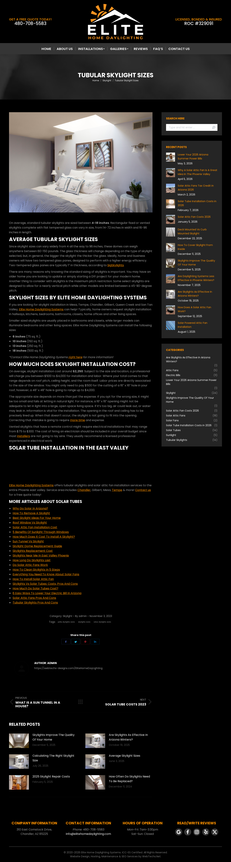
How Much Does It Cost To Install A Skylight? (44, 537)
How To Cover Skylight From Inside (195, 247)
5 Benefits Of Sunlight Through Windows (41, 532)
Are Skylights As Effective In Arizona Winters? (128, 737)
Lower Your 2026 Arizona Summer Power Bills (193, 156)
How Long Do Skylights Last (32, 560)
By (81, 616)
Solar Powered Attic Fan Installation (192, 325)
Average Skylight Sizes (124, 756)
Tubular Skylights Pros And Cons (35, 602)
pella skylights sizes (66, 622)
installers (23, 436)
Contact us (143, 490)
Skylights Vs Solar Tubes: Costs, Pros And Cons (45, 584)
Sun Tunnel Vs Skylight (28, 541)
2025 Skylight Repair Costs (51, 776)
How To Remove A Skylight (31, 513)
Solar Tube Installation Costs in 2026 (197, 203)
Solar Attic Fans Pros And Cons (34, 598)
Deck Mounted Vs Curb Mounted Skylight (192, 231)
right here (75, 357)
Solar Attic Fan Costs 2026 (194, 217)
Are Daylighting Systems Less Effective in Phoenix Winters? (196, 278)
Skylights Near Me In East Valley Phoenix (41, 555)
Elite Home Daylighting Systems (41, 309)
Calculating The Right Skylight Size (53, 758)
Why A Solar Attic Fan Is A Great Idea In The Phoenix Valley (197, 172)
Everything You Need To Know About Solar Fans (46, 574)
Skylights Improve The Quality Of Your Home (53, 737)
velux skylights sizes (102, 622)
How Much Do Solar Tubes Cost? (35, 588)
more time (77, 420)
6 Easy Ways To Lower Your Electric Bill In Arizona (47, 593)
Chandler (84, 490)
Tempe (117, 490)
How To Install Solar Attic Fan (33, 579)
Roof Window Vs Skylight (30, 522)
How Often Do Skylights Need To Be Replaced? (129, 778)
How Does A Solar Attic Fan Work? (194, 309)
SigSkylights (115, 265)
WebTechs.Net (151, 856)
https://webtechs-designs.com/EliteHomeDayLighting (68, 668)
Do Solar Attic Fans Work (30, 565)
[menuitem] (46, 49)
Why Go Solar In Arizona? (30, 508)
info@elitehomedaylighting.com (88, 834)
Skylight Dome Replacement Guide (37, 546)
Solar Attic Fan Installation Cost (35, 527)
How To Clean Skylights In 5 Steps (36, 570)
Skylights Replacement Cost (33, 551)
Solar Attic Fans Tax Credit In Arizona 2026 (196, 187)
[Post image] (19, 741)
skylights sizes (84, 622)
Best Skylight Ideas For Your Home (37, 518)
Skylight (67, 616)
